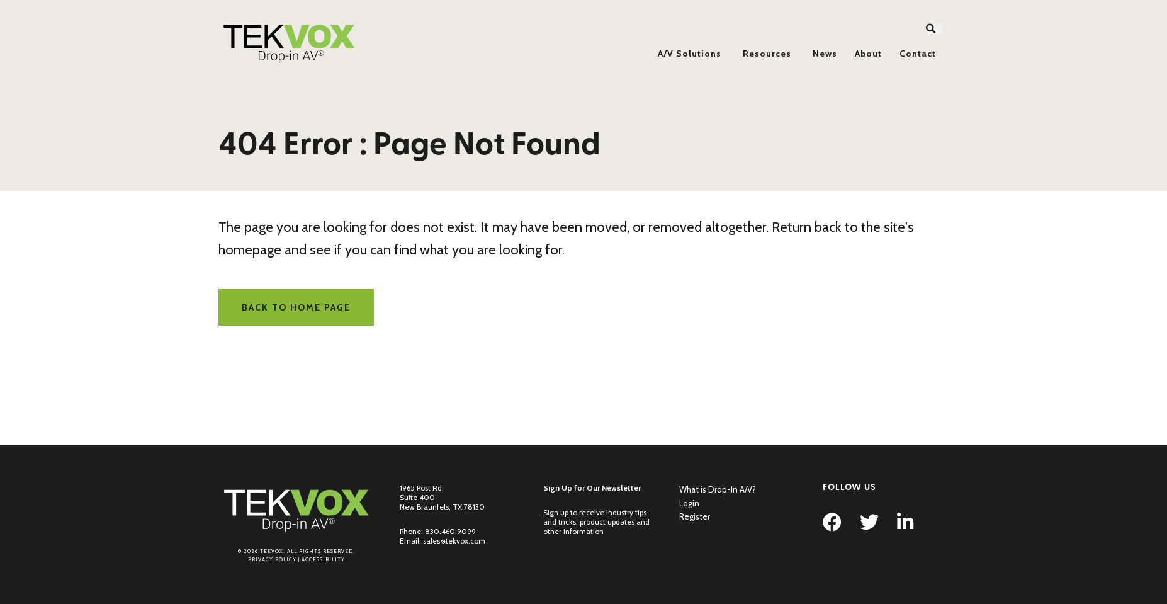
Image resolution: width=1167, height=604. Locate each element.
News (825, 53)
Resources (767, 53)
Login (689, 503)
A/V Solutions (689, 53)
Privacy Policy (272, 559)
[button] (934, 29)
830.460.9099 (450, 531)
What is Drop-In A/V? (717, 489)
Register (694, 516)
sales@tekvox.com (454, 540)
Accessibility (323, 559)
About (868, 53)
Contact (917, 53)
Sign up (555, 512)
